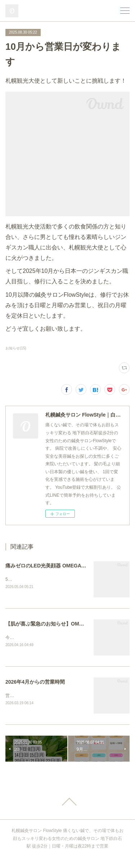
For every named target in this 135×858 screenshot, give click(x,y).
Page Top (67, 802)
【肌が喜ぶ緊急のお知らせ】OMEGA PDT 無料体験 (64, 624)
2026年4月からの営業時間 (35, 682)
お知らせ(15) (15, 348)
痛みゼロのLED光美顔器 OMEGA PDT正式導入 (59, 566)
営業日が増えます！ (24, 696)
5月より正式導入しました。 (32, 579)
